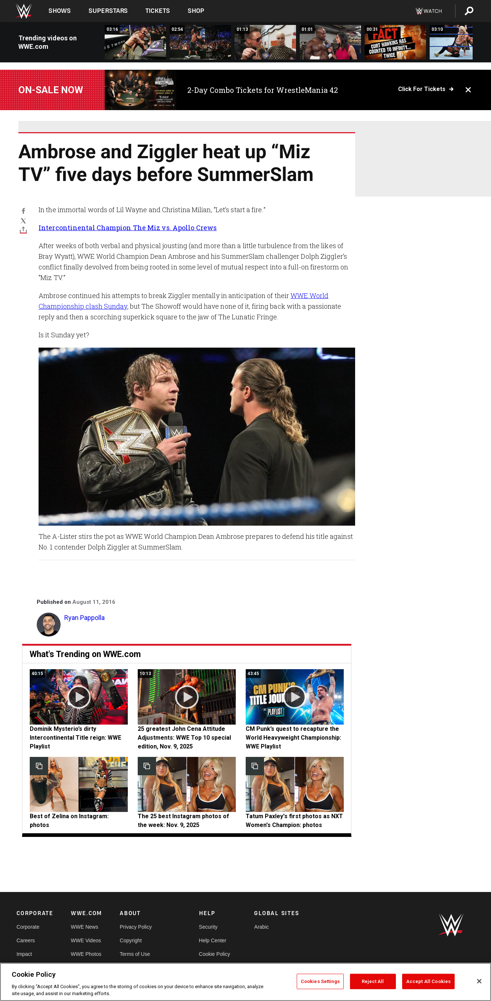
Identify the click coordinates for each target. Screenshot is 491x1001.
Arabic (261, 927)
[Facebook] (23, 210)
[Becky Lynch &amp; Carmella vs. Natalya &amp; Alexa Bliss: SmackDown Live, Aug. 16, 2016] (460, 42)
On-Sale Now (50, 90)
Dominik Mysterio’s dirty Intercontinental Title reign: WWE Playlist (75, 737)
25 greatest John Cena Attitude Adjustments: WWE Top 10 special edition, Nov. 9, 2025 (184, 737)
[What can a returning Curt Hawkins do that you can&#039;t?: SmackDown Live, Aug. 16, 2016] (395, 42)
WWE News (84, 927)
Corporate (28, 927)
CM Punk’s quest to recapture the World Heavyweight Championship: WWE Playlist (293, 737)
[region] (245, 982)
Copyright (131, 940)
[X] (23, 220)
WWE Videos (86, 940)
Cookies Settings (320, 981)
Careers (26, 940)
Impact (24, 954)
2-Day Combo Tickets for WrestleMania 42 (262, 90)
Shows (59, 10)
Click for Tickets (421, 89)
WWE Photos (86, 954)
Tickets (157, 10)
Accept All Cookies (428, 981)
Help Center (213, 940)
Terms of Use (135, 954)
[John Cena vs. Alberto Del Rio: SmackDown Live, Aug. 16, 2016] (200, 42)
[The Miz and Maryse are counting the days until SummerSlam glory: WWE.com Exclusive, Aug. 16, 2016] (265, 42)
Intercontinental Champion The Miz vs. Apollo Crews (128, 227)
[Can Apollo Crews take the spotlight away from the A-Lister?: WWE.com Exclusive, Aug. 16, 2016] (330, 42)
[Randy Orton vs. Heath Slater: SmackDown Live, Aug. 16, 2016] (135, 42)
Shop (196, 10)
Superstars (108, 10)
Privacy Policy (136, 927)
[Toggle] (23, 230)
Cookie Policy (214, 954)
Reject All (373, 981)
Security (208, 927)
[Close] (479, 981)
